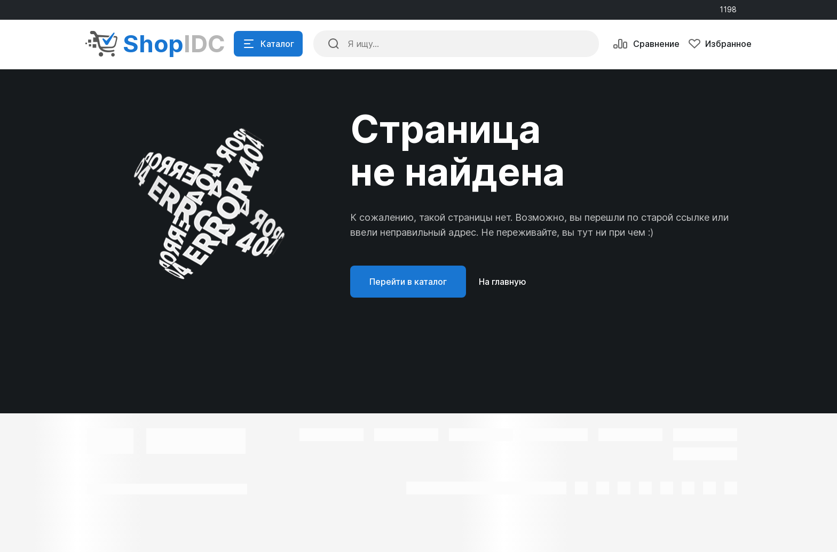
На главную (502, 281)
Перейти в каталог (408, 281)
